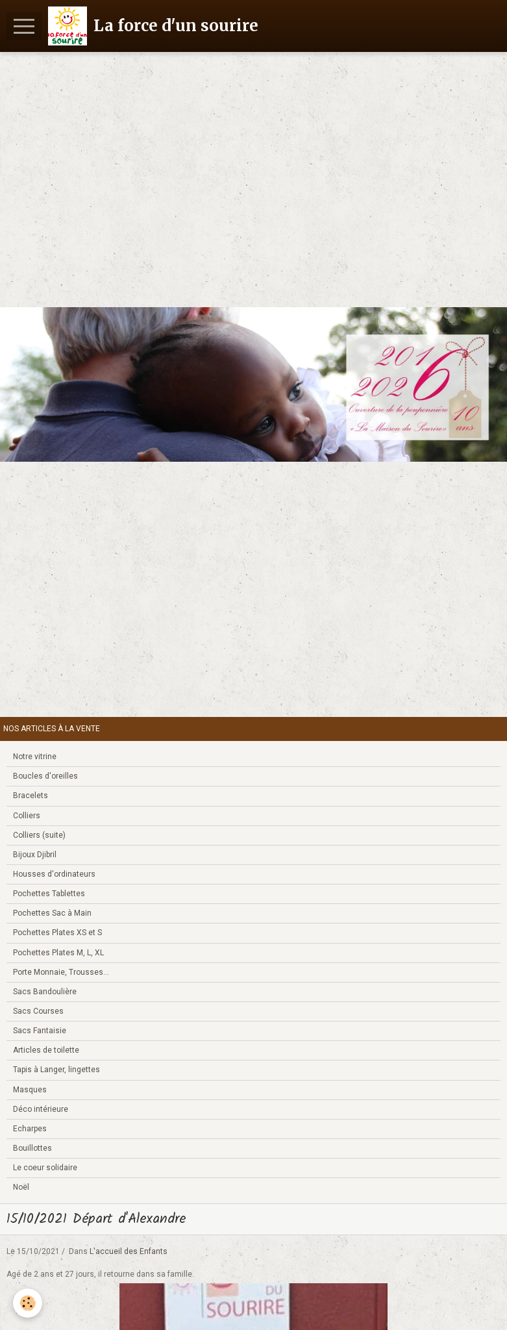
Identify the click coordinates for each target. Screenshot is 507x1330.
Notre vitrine (34, 756)
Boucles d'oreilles (45, 776)
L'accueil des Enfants (128, 1251)
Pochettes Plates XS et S (57, 932)
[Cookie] (27, 1303)
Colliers (26, 815)
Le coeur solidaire (45, 1167)
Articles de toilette (46, 1050)
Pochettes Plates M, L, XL (58, 952)
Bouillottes (32, 1148)
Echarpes (30, 1128)
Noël (21, 1187)
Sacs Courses (38, 1011)
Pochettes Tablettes (49, 893)
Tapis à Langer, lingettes (56, 1069)
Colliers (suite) (39, 835)
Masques (30, 1089)
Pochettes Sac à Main (52, 913)
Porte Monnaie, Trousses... (61, 972)
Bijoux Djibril (34, 854)
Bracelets (30, 795)
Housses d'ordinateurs (54, 874)
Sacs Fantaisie (39, 1030)
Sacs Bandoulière (45, 991)
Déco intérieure (40, 1109)
